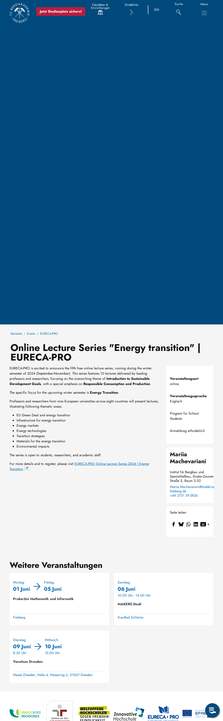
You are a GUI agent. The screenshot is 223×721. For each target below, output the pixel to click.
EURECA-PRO (49, 333)
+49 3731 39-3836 (184, 495)
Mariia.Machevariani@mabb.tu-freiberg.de (192, 489)
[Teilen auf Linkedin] (196, 524)
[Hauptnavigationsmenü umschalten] (204, 13)
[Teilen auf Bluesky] (181, 524)
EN (156, 9)
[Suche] (178, 9)
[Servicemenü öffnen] (212, 710)
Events (31, 333)
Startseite (16, 333)
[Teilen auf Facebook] (173, 524)
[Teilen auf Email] (203, 524)
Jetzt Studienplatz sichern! (61, 11)
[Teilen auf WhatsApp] (188, 524)
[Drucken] (208, 524)
